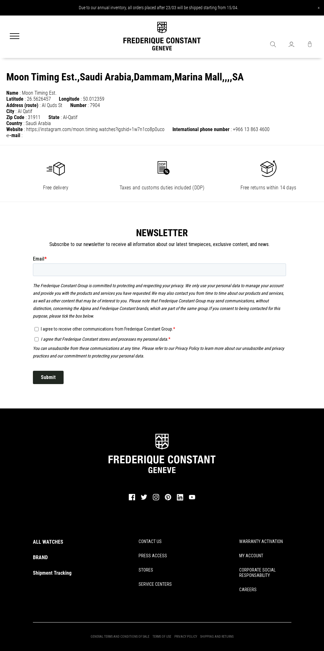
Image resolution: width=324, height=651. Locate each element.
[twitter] (144, 499)
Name (12, 93)
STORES (146, 569)
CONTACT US (150, 541)
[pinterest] (168, 499)
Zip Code (15, 117)
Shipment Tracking (52, 573)
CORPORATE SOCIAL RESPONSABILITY (257, 572)
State (53, 117)
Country (14, 123)
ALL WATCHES (48, 542)
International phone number (200, 129)
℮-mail (13, 135)
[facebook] (132, 499)
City (10, 111)
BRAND (40, 557)
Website (14, 129)
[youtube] (192, 498)
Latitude (14, 99)
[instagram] (156, 499)
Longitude (69, 99)
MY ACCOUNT (251, 555)
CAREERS (248, 589)
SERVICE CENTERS (155, 584)
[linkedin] (180, 500)
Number (78, 105)
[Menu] (14, 36)
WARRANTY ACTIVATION (261, 541)
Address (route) (22, 105)
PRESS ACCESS (153, 555)
